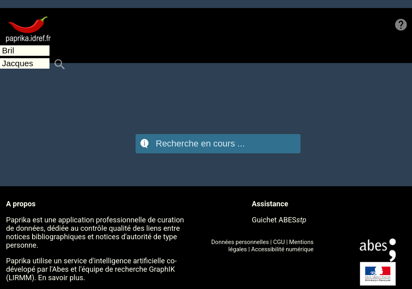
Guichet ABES (279, 220)
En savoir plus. (61, 277)
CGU (279, 242)
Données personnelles (240, 242)
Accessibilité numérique (282, 249)
